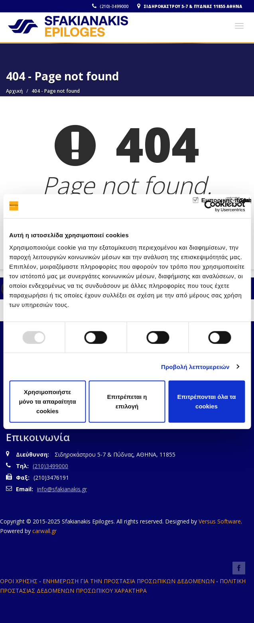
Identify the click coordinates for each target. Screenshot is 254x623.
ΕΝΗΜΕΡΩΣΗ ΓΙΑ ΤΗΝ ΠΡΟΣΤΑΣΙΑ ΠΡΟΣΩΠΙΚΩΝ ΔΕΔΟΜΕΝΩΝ (129, 581)
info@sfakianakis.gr (62, 489)
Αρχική (14, 91)
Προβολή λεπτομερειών (195, 366)
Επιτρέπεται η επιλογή (127, 401)
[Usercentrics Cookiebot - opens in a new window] (210, 206)
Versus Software (220, 521)
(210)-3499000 (110, 6)
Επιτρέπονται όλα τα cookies (206, 401)
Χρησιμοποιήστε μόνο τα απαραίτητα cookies (47, 401)
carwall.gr (44, 531)
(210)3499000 (50, 466)
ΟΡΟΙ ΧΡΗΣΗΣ (18, 581)
